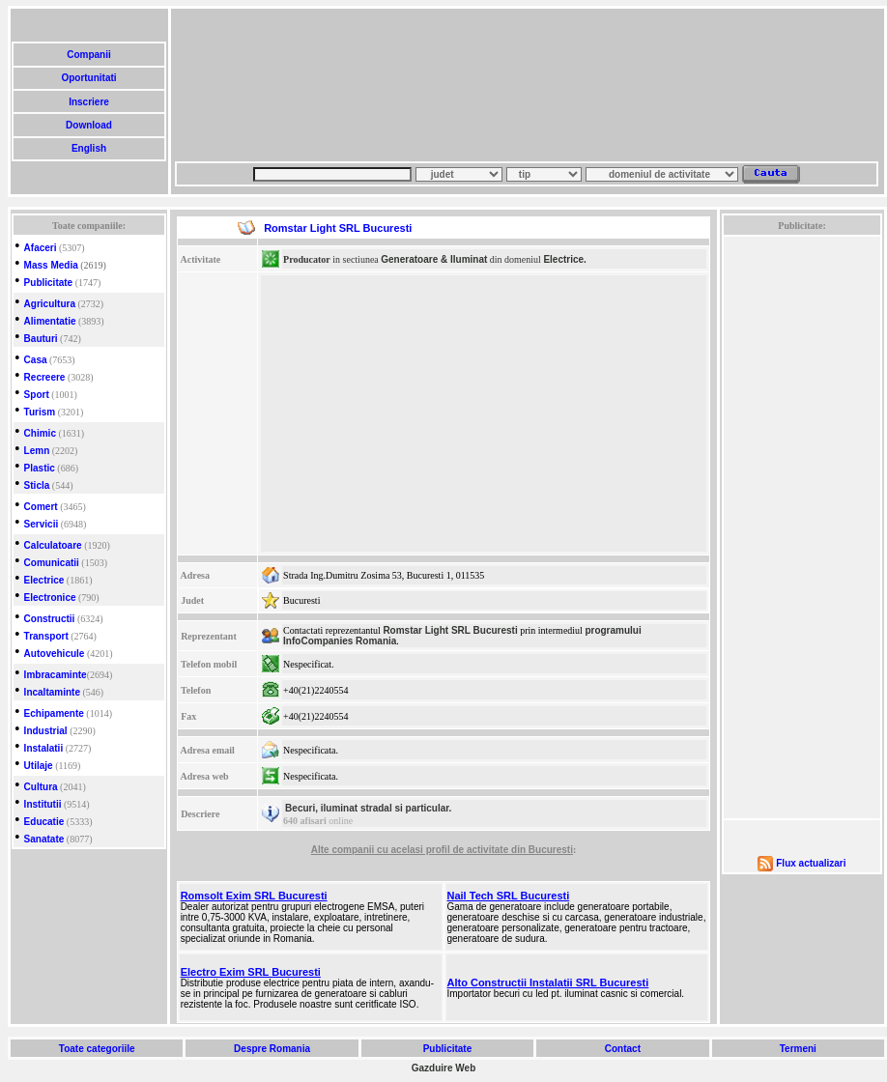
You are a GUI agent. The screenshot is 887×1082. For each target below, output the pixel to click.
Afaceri (40, 247)
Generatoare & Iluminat (434, 259)
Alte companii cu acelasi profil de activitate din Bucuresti (442, 849)
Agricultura (49, 304)
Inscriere (88, 102)
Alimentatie (50, 321)
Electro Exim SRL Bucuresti (251, 972)
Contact (623, 1048)
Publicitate (48, 282)
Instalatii (44, 748)
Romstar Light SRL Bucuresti (450, 630)
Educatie (44, 821)
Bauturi (41, 338)
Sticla (37, 485)
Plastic (39, 468)
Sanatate (44, 839)
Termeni (798, 1048)
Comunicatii (51, 562)
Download (88, 125)
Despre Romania (271, 1048)
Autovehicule (54, 653)
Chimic (40, 433)
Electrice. (564, 259)
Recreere (45, 377)
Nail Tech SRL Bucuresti (508, 895)
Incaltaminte (52, 692)
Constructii (49, 618)
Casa (35, 360)
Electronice (50, 597)
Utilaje (38, 765)
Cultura (41, 787)
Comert (41, 506)
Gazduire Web (444, 1068)
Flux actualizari (810, 863)
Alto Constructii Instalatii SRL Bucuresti (548, 982)
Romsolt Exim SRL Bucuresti (254, 895)
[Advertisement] (268, 85)
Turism (40, 412)
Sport (36, 394)
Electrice (44, 580)
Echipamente (54, 713)
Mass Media (51, 265)
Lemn (37, 450)
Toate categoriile (96, 1048)
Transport (46, 636)
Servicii (41, 524)
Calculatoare (53, 545)
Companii (88, 54)
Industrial (46, 731)
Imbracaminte (55, 674)
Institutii (43, 804)
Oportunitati (89, 77)
